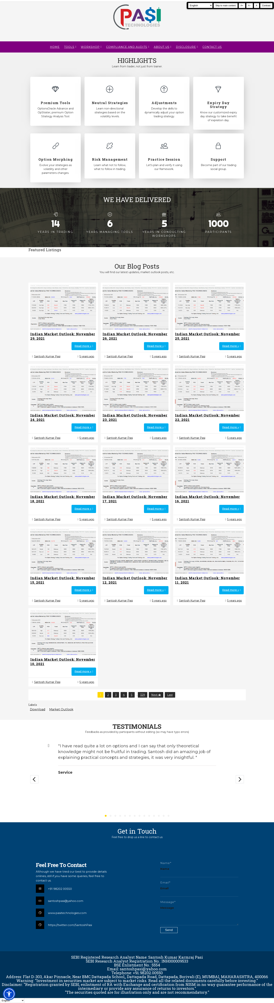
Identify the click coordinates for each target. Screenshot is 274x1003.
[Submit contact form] (169, 930)
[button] (9, 994)
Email (164, 888)
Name (164, 869)
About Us (161, 47)
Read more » (82, 346)
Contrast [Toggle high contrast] (266, 5)
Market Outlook (61, 709)
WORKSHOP (90, 47)
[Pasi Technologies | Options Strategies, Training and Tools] (137, 31)
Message (167, 907)
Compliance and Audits (126, 47)
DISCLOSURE (186, 47)
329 (142, 694)
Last (170, 694)
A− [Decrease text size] (249, 5)
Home (55, 47)
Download (37, 709)
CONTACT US (212, 47)
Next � (156, 694)
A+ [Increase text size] (242, 5)
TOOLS (69, 47)
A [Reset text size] (256, 5)
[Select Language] (200, 5)
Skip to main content (225, 5)
